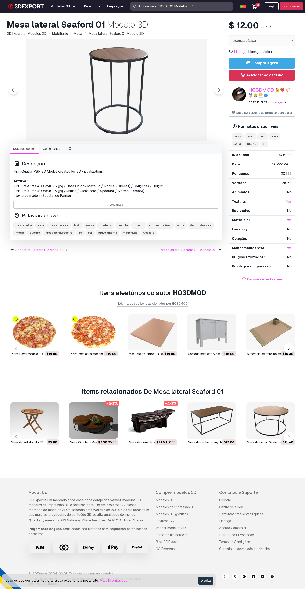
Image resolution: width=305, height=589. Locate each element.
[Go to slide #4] (112, 152)
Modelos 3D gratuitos (172, 514)
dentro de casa (200, 248)
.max (237, 136)
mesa (90, 248)
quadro (35, 256)
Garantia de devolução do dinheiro (244, 549)
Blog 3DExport (167, 542)
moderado (130, 256)
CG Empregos (166, 549)
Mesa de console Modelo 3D (148, 442)
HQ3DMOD (261, 90)
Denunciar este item (264, 279)
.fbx (263, 136)
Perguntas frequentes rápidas (241, 514)
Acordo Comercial (232, 528)
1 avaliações (277, 102)
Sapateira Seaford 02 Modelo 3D (41, 273)
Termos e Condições (234, 542)
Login (272, 6)
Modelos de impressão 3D (175, 507)
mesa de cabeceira (59, 256)
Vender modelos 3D (171, 528)
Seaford (148, 256)
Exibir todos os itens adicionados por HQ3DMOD (152, 303)
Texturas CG (165, 521)
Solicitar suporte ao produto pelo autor (262, 113)
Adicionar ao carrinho (261, 75)
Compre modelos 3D (176, 492)
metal (20, 256)
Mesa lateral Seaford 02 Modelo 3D (189, 273)
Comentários (51, 172)
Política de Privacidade (236, 535)
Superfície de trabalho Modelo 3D (270, 354)
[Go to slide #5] (139, 152)
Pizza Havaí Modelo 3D (27, 354)
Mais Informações (113, 580)
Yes (289, 201)
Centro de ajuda (231, 507)
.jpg (237, 144)
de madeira (24, 248)
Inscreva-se (291, 6)
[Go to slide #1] (31, 152)
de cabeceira (59, 248)
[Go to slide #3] (85, 152)
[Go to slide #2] (58, 152)
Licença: (240, 52)
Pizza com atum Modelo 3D (89, 354)
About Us (38, 492)
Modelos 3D (165, 500)
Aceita (206, 580)
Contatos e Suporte (238, 492)
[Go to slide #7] (194, 152)
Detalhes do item (24, 172)
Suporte (225, 500)
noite (180, 248)
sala (41, 248)
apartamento (107, 256)
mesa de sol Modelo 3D (27, 442)
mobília (123, 248)
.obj (275, 136)
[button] (289, 348)
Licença (225, 521)
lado (77, 248)
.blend (251, 144)
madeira (106, 248)
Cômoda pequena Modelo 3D (208, 354)
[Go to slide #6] (167, 152)
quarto (138, 248)
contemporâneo (160, 248)
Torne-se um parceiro (172, 535)
